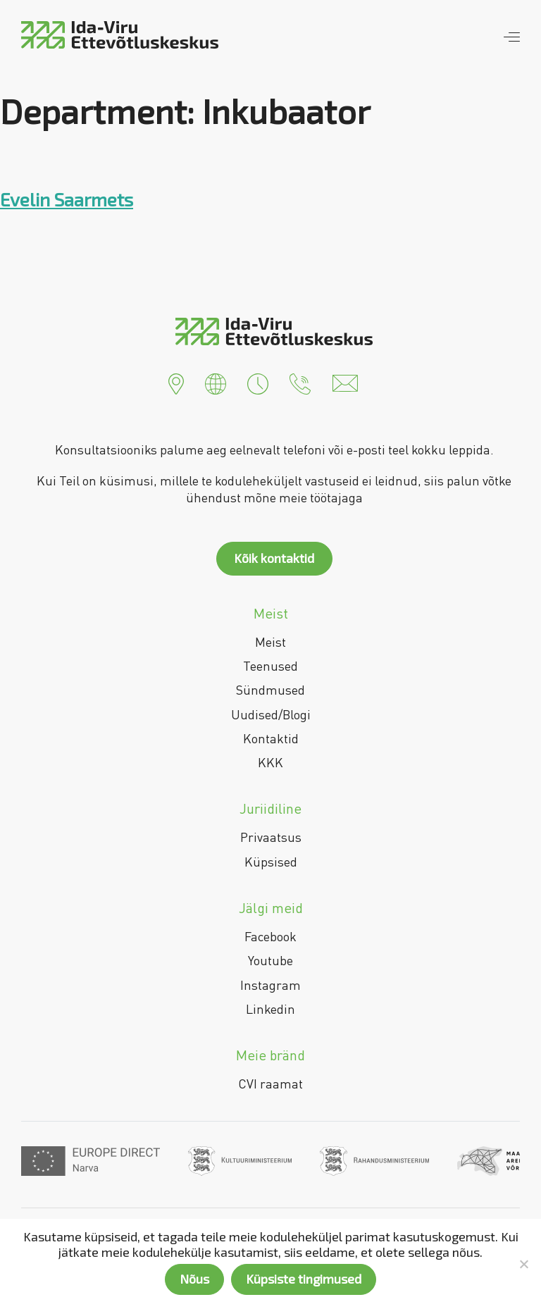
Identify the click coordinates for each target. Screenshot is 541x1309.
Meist (270, 642)
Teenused (270, 666)
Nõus (194, 1278)
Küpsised (270, 861)
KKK (270, 762)
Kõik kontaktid (274, 558)
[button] (176, 382)
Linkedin (270, 1009)
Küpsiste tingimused (303, 1278)
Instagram (270, 985)
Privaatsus (270, 837)
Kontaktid (271, 738)
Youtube (270, 960)
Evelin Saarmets (66, 199)
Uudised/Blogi (271, 714)
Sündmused (270, 689)
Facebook (270, 936)
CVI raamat (270, 1083)
